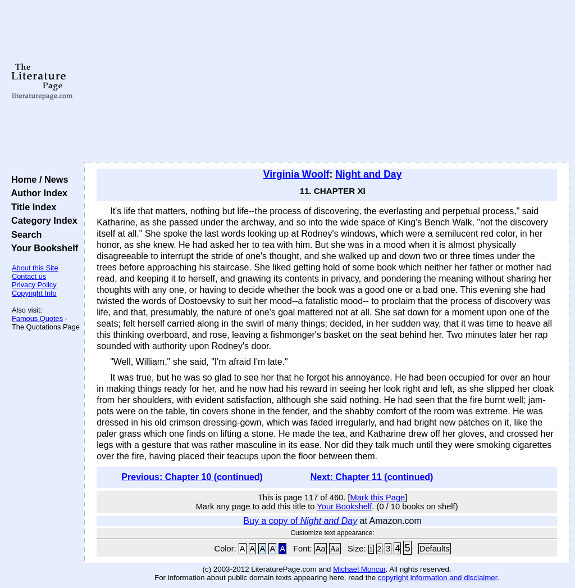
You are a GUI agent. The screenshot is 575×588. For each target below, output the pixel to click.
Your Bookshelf (42, 248)
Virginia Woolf (296, 174)
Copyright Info (34, 293)
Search (24, 234)
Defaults (434, 548)
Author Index (36, 193)
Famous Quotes (37, 318)
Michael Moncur (359, 569)
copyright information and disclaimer (438, 577)
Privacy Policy (34, 285)
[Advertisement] (327, 81)
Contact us (29, 276)
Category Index (41, 220)
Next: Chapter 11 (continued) (372, 477)
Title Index (31, 207)
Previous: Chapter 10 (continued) (192, 477)
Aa (321, 548)
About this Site (35, 268)
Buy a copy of (300, 521)
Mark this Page (377, 497)
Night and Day (368, 174)
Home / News (37, 179)
